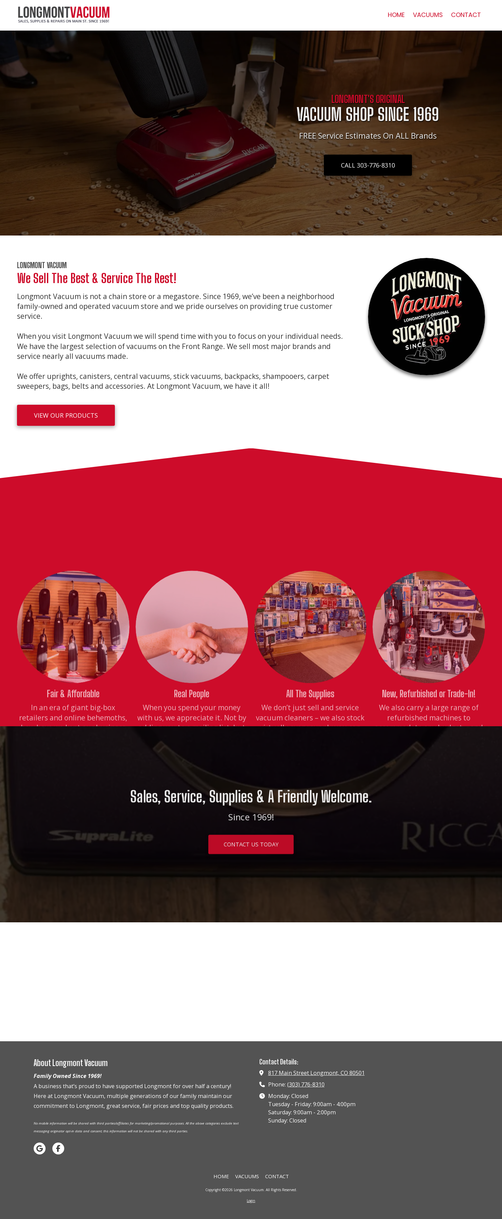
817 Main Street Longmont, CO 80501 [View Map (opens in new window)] (316, 1073)
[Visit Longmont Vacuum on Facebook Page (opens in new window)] (58, 1148)
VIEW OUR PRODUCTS (66, 415)
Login (251, 1200)
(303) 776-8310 (306, 1084)
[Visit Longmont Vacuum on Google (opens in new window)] (40, 1148)
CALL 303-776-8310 (368, 165)
